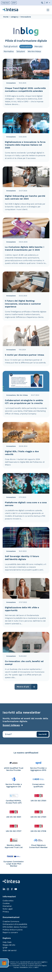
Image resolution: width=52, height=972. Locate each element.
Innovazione (26, 46)
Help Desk (5, 3)
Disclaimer (7, 906)
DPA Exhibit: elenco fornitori (15, 927)
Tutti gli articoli (10, 46)
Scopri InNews (11, 725)
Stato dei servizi (9, 950)
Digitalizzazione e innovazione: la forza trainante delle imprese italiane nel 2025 (25, 145)
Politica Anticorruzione (12, 930)
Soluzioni (21, 51)
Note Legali (8, 909)
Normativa (9, 51)
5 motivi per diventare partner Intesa (24, 355)
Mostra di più (23, 687)
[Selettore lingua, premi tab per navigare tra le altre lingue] (48, 2)
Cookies (6, 903)
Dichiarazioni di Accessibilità (15, 924)
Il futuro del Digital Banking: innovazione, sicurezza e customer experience (23, 304)
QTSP (14, 3)
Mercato (38, 46)
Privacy (6, 912)
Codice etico (8, 901)
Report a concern (10, 932)
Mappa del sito (9, 945)
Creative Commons (11, 921)
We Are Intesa (34, 51)
